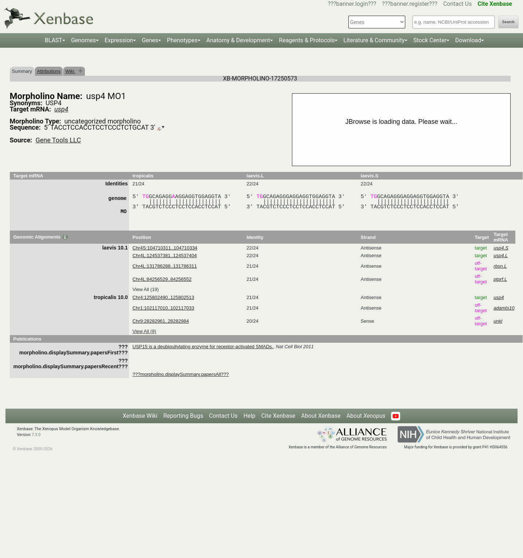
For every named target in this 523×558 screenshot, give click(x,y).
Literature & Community (374, 40)
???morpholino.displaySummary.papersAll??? (181, 374)
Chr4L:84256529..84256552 (162, 279)
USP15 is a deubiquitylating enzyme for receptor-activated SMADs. (203, 346)
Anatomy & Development (238, 40)
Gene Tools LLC (58, 140)
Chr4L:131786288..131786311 (165, 266)
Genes (150, 40)
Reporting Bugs (183, 415)
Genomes (83, 40)
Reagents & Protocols (307, 40)
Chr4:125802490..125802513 (163, 297)
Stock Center (429, 40)
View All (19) (146, 289)
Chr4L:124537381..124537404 (165, 255)
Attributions (49, 71)
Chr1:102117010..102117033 (163, 308)
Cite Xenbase (278, 415)
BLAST (53, 40)
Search (508, 22)
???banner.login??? (352, 3)
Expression (119, 40)
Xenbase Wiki (140, 415)
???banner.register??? (409, 3)
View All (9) (144, 331)
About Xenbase (320, 415)
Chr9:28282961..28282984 (161, 321)
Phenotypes (182, 40)
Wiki (70, 71)
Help (249, 415)
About (365, 415)
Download (468, 40)
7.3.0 (36, 434)
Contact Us (457, 3)
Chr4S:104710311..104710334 (165, 248)
